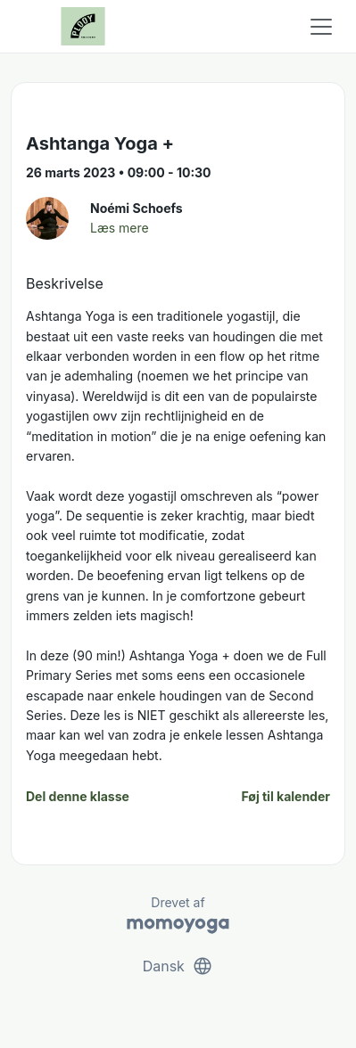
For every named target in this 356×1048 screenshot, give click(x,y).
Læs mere (119, 227)
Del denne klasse (77, 796)
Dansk (178, 966)
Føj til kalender (285, 796)
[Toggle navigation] (321, 27)
